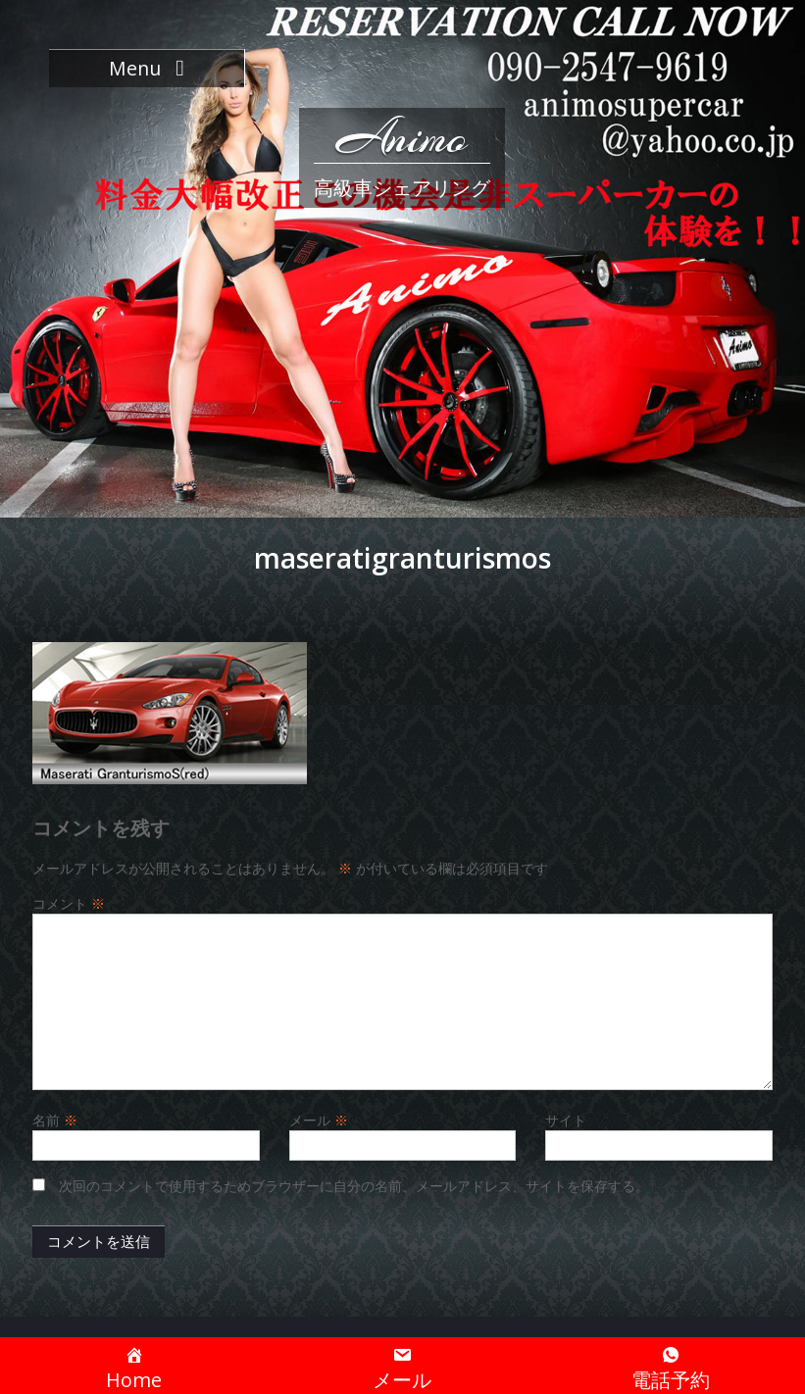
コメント (68, 903)
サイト (565, 1120)
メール (318, 1120)
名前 (54, 1120)
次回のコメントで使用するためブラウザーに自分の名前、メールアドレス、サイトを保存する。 (354, 1185)
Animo (402, 137)
